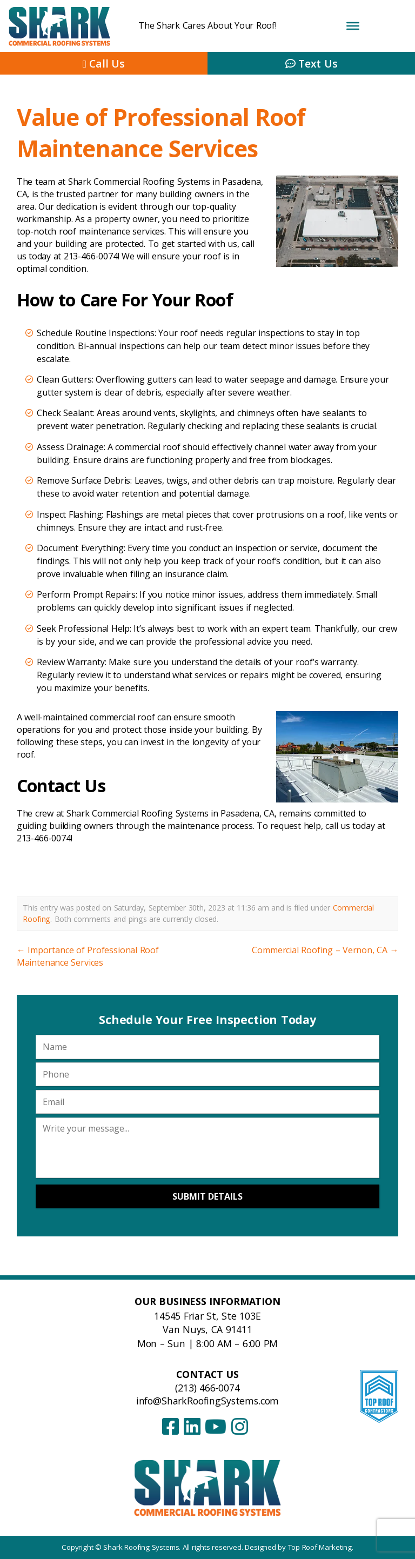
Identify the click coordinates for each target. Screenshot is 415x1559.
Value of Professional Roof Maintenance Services (161, 132)
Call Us (104, 63)
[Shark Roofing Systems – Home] (208, 1487)
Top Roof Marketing (320, 1547)
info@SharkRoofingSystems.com (207, 1400)
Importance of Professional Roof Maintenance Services (88, 956)
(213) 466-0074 (207, 1387)
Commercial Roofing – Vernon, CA (325, 950)
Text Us (311, 63)
